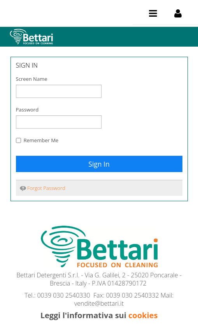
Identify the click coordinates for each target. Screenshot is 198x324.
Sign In (98, 164)
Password (27, 109)
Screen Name (31, 78)
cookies (143, 315)
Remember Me (37, 140)
